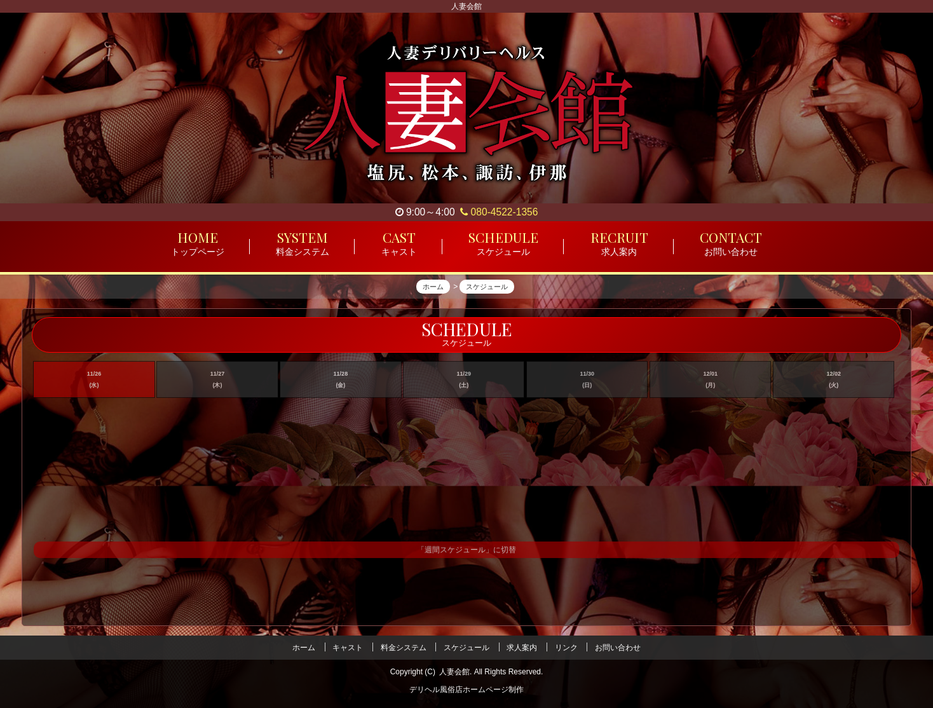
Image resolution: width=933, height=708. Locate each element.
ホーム (303, 647)
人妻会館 (454, 671)
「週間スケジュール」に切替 (466, 554)
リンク (566, 647)
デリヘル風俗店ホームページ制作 (466, 689)
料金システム (403, 647)
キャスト (347, 647)
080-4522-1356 (499, 212)
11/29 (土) (464, 384)
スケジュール (466, 647)
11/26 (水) (94, 384)
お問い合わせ (618, 647)
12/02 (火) (833, 384)
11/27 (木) (217, 384)
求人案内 (522, 647)
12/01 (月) (710, 384)
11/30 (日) (587, 384)
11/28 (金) (341, 384)
